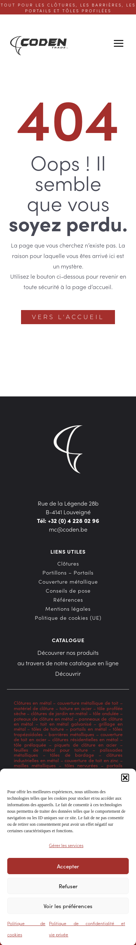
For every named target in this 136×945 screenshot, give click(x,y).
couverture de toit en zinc (91, 760)
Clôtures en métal (33, 703)
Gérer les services (66, 849)
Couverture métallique (68, 581)
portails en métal (88, 729)
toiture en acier (75, 708)
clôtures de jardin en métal (59, 713)
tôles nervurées (79, 765)
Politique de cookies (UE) (68, 617)
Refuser (68, 889)
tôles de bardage (72, 755)
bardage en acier (81, 771)
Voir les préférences (68, 909)
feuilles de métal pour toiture (51, 750)
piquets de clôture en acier (85, 745)
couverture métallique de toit (88, 703)
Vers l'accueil (68, 317)
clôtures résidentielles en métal (85, 739)
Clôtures (68, 563)
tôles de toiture (48, 729)
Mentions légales (68, 608)
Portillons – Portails (68, 572)
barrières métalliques (71, 734)
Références (68, 599)
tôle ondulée (106, 713)
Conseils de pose (68, 590)
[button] (125, 781)
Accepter (68, 869)
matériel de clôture (34, 708)
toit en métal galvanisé (65, 724)
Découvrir (68, 673)
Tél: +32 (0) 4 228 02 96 (68, 520)
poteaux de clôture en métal (44, 719)
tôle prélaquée (30, 745)
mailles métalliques (35, 765)
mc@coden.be (68, 529)
